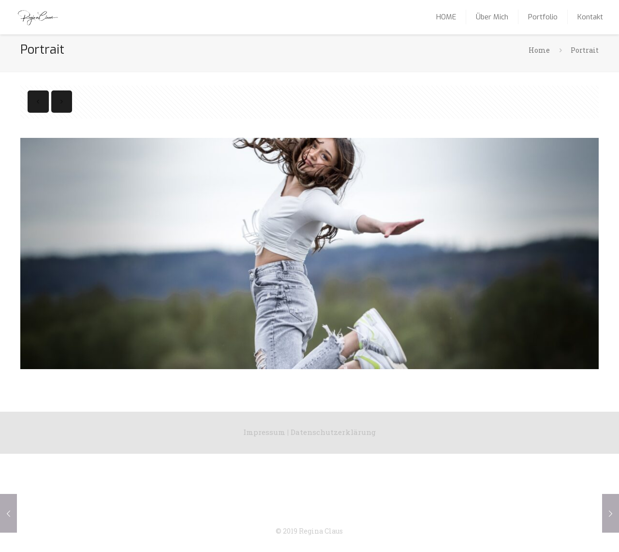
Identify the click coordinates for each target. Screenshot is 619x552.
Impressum (264, 432)
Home (539, 50)
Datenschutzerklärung (333, 432)
